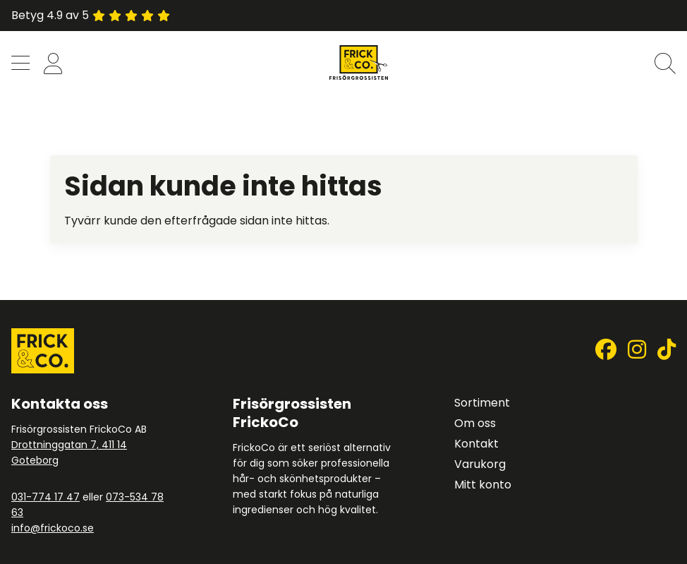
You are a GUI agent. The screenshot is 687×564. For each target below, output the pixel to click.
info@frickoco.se (52, 528)
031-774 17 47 (45, 497)
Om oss (475, 423)
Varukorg (480, 464)
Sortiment (482, 403)
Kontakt (476, 444)
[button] (20, 64)
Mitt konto (482, 484)
